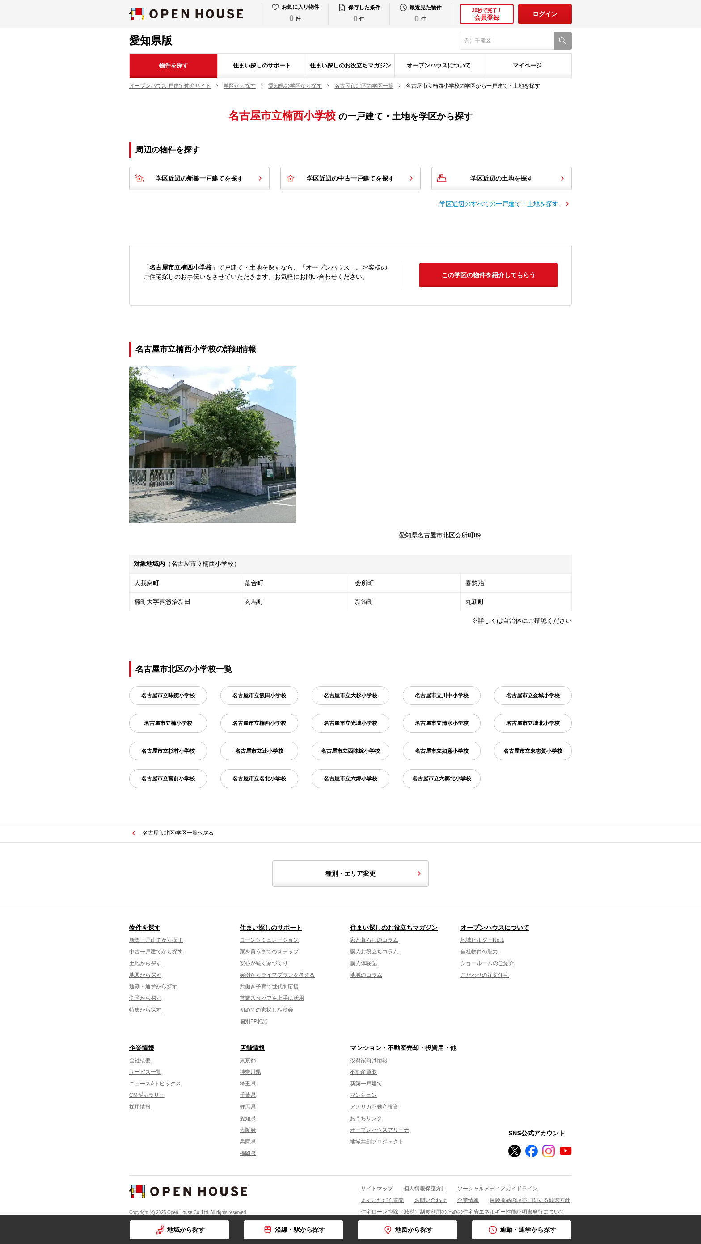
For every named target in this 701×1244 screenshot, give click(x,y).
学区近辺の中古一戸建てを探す (350, 178)
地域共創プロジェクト (377, 1142)
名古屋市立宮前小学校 (168, 779)
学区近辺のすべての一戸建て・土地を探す (498, 203)
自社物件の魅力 (479, 952)
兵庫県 (248, 1142)
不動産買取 (363, 1072)
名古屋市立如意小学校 (442, 751)
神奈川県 (250, 1072)
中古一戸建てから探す (156, 952)
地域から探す (186, 1229)
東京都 (248, 1060)
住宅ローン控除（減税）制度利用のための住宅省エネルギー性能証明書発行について (463, 1212)
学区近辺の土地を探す (501, 178)
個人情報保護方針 (425, 1188)
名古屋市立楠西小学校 (259, 723)
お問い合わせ (430, 1200)
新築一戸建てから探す (156, 940)
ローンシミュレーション (269, 940)
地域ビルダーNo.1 (482, 940)
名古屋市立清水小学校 (442, 723)
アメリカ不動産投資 (374, 1107)
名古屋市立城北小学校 (533, 723)
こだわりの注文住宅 (484, 975)
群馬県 (248, 1107)
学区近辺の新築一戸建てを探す (199, 178)
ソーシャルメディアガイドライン (497, 1188)
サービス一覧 (145, 1072)
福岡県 (248, 1153)
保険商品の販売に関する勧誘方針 (530, 1200)
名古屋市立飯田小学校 (259, 695)
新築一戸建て (366, 1083)
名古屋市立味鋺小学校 (168, 695)
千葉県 (248, 1095)
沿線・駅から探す (300, 1229)
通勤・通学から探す (153, 986)
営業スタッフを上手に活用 (272, 998)
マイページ (527, 65)
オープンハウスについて (439, 65)
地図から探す (145, 975)
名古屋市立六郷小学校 (350, 779)
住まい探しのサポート (262, 65)
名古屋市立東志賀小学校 (532, 751)
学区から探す (145, 998)
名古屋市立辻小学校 (259, 751)
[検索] (563, 41)
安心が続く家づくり (264, 963)
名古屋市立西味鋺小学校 (350, 751)
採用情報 (140, 1107)
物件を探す (173, 65)
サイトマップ (377, 1188)
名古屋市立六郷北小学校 (441, 779)
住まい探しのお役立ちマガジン (350, 65)
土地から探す (145, 963)
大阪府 (248, 1130)
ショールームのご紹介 (487, 963)
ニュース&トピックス (155, 1083)
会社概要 (140, 1060)
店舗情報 (252, 1047)
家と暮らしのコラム (374, 940)
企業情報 (141, 1047)
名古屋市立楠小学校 (168, 723)
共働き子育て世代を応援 (269, 986)
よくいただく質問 (382, 1200)
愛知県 (248, 1118)
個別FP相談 (254, 1021)
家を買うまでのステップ (269, 952)
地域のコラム (366, 975)
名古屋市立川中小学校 (442, 695)
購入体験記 (363, 963)
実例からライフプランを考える (277, 975)
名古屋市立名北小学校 (259, 779)
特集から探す (145, 1010)
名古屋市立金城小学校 (533, 695)
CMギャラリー (147, 1095)
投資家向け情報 (369, 1060)
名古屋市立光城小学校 (350, 723)
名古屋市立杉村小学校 (168, 751)
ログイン (544, 13)
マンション (363, 1095)
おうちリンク (366, 1118)
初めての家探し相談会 (266, 1010)
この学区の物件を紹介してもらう (489, 274)
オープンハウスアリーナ (379, 1130)
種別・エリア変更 (374, 873)
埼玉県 (248, 1083)
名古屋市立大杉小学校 (350, 695)
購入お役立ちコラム (374, 952)
